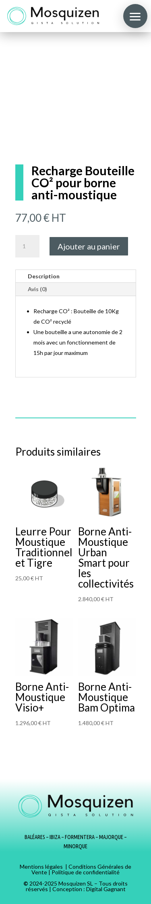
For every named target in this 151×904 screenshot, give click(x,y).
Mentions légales (41, 866)
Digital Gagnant (106, 889)
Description (44, 276)
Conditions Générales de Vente (81, 869)
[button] (135, 16)
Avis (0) (37, 289)
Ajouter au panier (89, 246)
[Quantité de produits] (27, 246)
